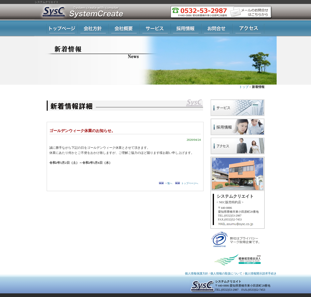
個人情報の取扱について (226, 273)
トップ (244, 87)
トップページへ (189, 183)
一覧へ (168, 183)
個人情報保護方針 (196, 273)
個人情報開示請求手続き (261, 273)
